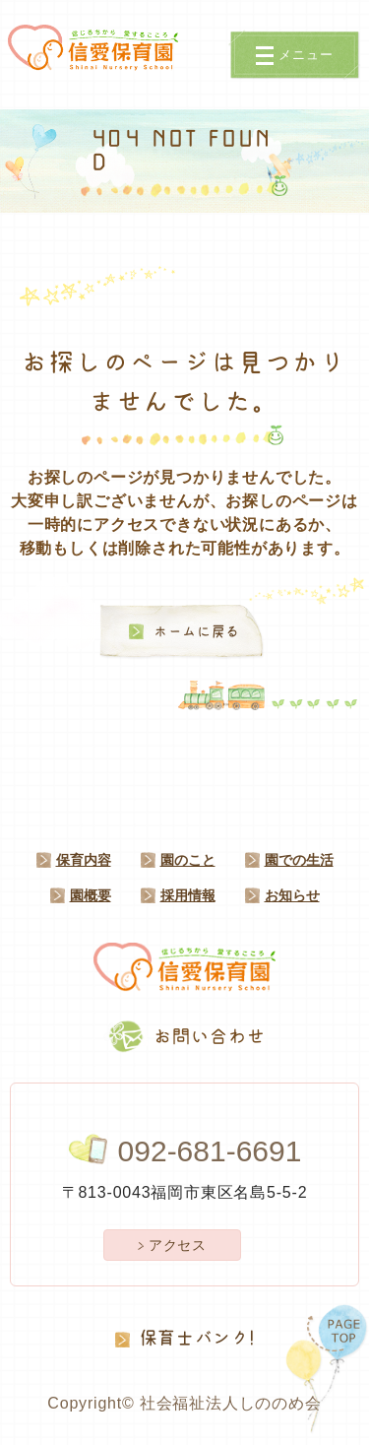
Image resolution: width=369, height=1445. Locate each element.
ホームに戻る (197, 631)
